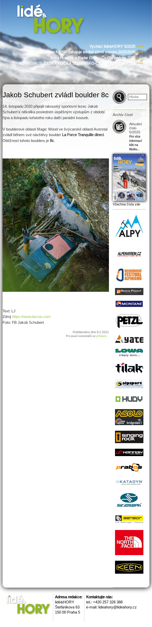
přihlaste (101, 335)
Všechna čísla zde (126, 204)
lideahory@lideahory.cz (117, 607)
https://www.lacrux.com (31, 316)
